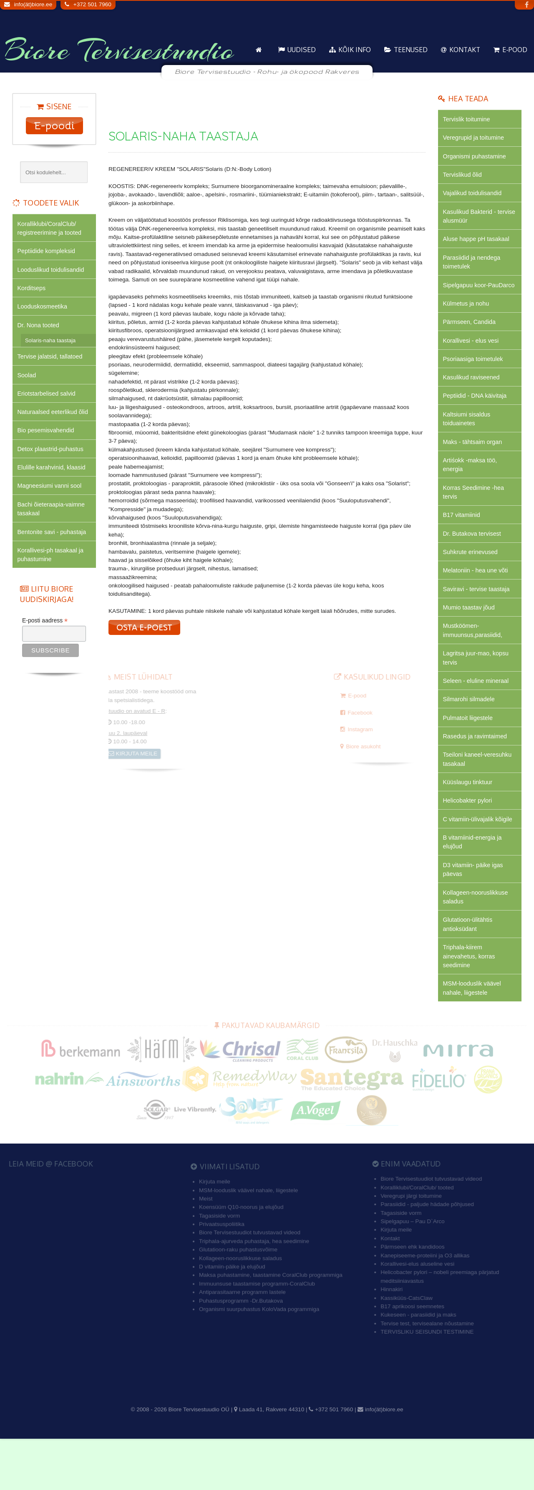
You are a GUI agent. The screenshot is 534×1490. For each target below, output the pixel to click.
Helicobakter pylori (468, 842)
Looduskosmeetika (44, 310)
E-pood (514, 49)
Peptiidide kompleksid (48, 252)
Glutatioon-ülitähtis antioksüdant (469, 972)
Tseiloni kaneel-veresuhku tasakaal (479, 799)
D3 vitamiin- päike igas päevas (474, 914)
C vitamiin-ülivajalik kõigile (479, 861)
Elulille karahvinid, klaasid (53, 478)
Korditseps (32, 291)
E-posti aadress (45, 637)
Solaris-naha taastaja (50, 346)
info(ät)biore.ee (33, 4)
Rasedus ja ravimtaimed (476, 775)
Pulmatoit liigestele (469, 755)
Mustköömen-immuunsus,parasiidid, (474, 664)
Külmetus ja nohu (467, 322)
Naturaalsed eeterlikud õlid (54, 420)
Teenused (411, 49)
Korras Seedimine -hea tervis (475, 520)
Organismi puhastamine (476, 158)
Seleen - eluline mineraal (477, 717)
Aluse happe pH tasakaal (477, 245)
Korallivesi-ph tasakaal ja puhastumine (52, 570)
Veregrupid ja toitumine (475, 139)
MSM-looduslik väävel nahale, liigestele (473, 1039)
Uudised (301, 49)
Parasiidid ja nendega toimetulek (473, 269)
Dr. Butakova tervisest (473, 563)
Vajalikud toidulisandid (473, 197)
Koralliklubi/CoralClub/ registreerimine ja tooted (51, 229)
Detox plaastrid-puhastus (52, 459)
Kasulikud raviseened (472, 399)
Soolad (27, 382)
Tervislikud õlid (463, 177)
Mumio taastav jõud (470, 640)
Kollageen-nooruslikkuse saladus (477, 943)
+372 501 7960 (92, 4)
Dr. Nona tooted (39, 330)
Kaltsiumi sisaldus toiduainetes (468, 442)
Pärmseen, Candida (470, 341)
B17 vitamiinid (462, 543)
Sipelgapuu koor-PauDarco (466, 298)
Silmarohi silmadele (470, 736)
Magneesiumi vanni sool (51, 498)
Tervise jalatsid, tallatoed (52, 362)
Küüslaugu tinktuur (469, 823)
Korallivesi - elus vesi (472, 360)
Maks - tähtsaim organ (474, 466)
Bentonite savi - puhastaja (53, 546)
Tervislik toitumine (467, 119)
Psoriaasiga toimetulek (474, 380)
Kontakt (464, 49)
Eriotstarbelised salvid (48, 401)
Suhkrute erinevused (471, 582)
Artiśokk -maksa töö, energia (471, 491)
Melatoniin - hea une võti (477, 601)
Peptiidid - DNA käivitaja (476, 418)
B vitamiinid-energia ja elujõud (473, 886)
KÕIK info (354, 49)
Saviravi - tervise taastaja (478, 621)
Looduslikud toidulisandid (52, 272)
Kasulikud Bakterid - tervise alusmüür (471, 221)
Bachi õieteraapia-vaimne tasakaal (53, 522)
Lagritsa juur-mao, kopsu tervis (477, 693)
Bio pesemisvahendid (47, 440)
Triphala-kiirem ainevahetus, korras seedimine (470, 1005)
